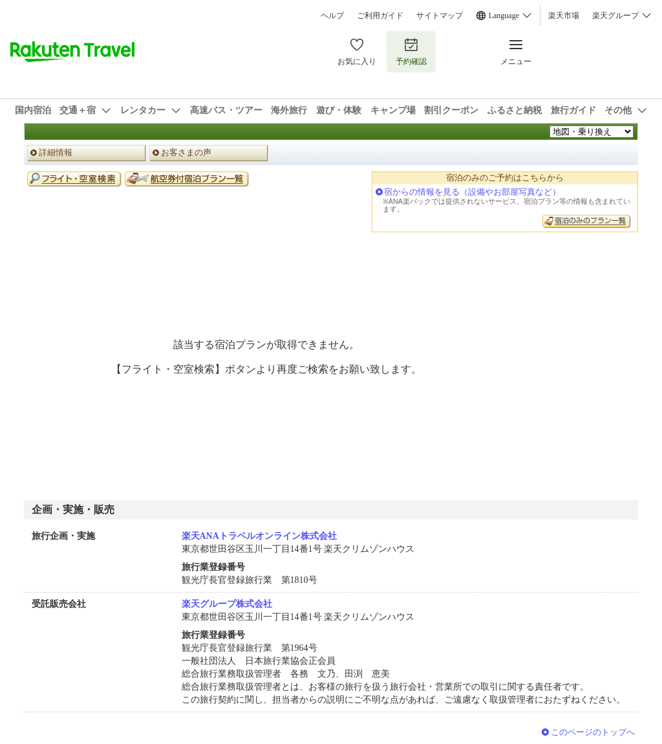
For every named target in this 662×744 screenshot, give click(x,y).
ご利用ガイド (380, 15)
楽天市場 (563, 15)
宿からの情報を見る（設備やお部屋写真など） (472, 192)
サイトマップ (439, 15)
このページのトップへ (593, 732)
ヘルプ (332, 15)
